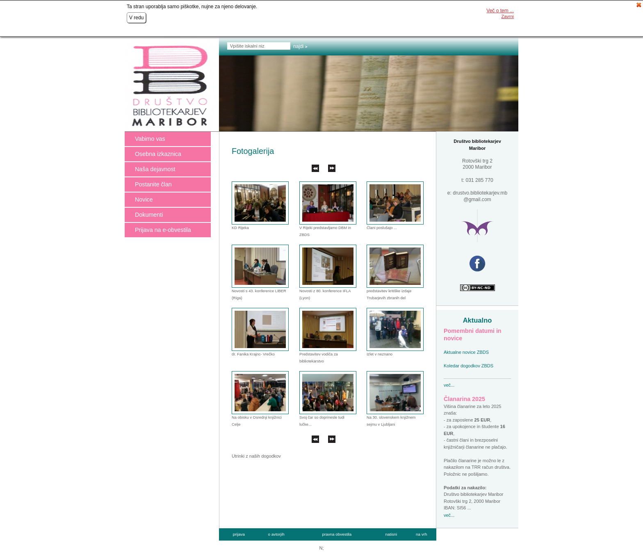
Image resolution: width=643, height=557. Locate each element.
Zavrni (507, 16)
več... (449, 385)
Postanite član (153, 184)
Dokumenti (149, 214)
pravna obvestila (336, 534)
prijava (239, 534)
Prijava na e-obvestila (163, 230)
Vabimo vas (150, 138)
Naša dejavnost (155, 169)
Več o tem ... (500, 11)
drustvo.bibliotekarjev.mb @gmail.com (480, 196)
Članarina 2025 (464, 399)
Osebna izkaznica (158, 154)
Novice (144, 199)
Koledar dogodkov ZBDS (468, 365)
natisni (391, 534)
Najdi (298, 46)
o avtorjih (276, 534)
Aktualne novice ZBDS (466, 352)
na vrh (421, 534)
